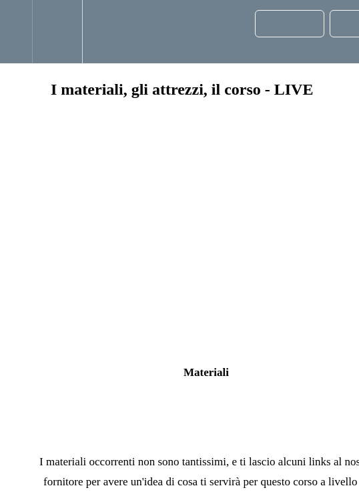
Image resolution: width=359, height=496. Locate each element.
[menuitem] (57, 31)
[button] (16, 31)
